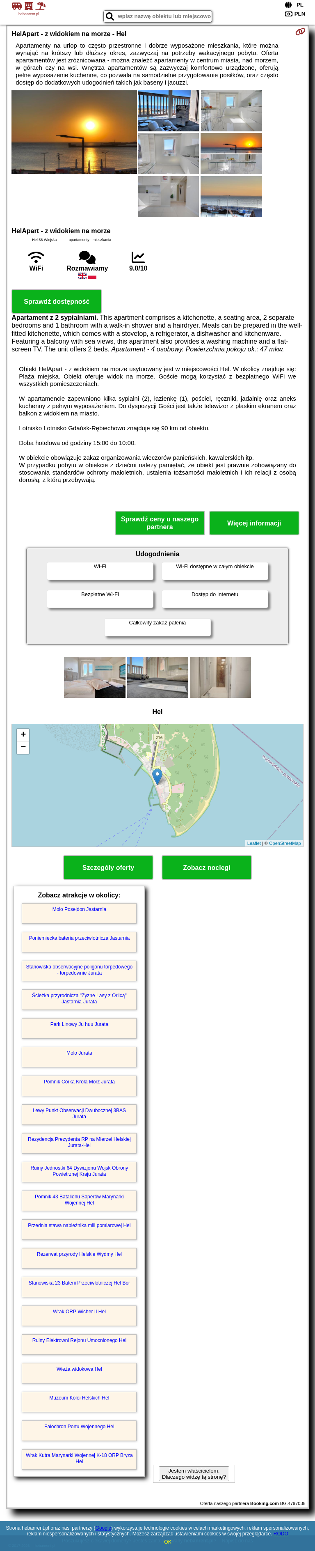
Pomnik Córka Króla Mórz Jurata (79, 1082)
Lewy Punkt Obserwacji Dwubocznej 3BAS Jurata (79, 1113)
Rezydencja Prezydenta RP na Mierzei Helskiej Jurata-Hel (79, 1142)
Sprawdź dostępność (56, 301)
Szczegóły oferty (108, 867)
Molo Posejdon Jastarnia (79, 909)
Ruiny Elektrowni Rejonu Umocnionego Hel (79, 1340)
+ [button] (23, 735)
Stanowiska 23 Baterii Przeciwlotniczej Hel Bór (79, 1283)
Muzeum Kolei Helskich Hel (79, 1398)
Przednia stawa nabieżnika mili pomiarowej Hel (79, 1225)
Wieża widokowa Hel (79, 1369)
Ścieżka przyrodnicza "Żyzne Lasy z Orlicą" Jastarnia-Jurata (79, 998)
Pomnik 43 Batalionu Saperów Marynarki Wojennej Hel (79, 1199)
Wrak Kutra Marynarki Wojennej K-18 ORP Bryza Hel (79, 1458)
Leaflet (254, 843)
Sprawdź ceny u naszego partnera (160, 523)
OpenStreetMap (285, 843)
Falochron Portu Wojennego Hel (79, 1426)
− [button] (23, 747)
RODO (281, 1534)
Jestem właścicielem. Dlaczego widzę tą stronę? (194, 1474)
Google (104, 1528)
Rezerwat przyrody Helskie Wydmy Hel (79, 1254)
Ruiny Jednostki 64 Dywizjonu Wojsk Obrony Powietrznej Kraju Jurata (79, 1171)
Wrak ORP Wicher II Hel (79, 1312)
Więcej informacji (254, 523)
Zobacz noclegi (207, 867)
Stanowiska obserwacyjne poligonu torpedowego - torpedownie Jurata (79, 969)
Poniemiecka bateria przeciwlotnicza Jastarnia (79, 938)
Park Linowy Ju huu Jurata (79, 1024)
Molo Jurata (79, 1053)
